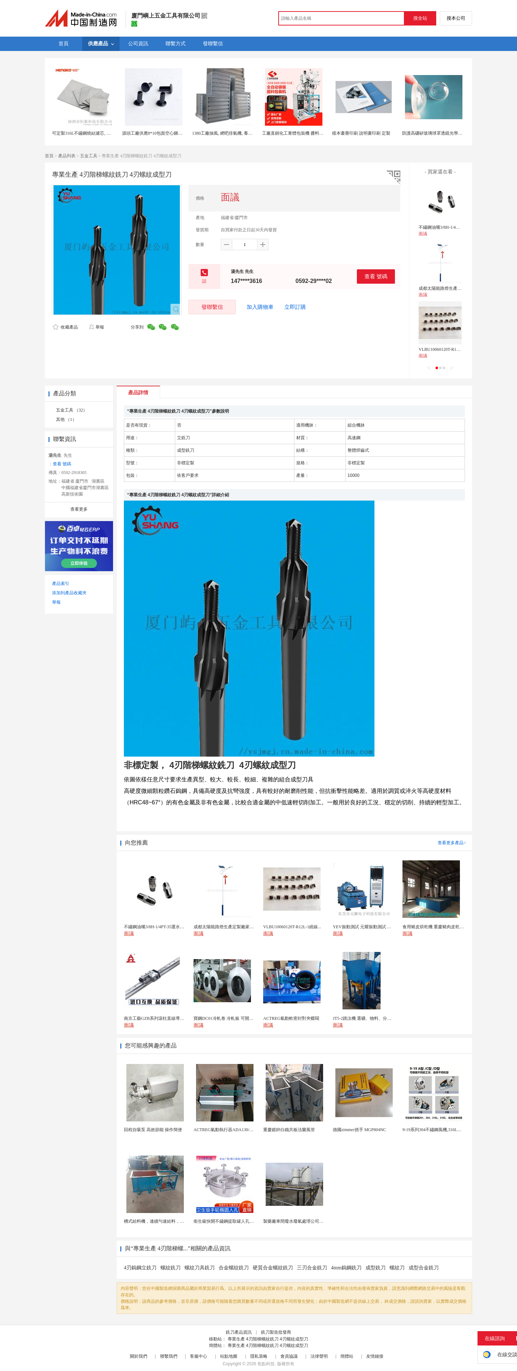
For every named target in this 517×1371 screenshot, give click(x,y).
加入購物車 (260, 307)
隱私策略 (258, 1356)
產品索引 (60, 583)
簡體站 (346, 1356)
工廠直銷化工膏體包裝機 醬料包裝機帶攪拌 (303, 133)
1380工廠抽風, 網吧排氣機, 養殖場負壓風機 (233, 133)
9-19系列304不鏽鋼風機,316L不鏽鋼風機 (440, 1129)
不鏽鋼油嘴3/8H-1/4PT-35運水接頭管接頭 (457, 227)
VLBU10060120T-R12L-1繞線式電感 (452, 349)
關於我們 (138, 1356)
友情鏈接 (374, 1356)
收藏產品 (65, 327)
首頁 (49, 155)
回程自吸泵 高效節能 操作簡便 (153, 1129)
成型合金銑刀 (424, 1267)
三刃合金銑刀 (312, 1267)
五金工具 (88, 155)
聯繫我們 (168, 1356)
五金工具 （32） (71, 410)
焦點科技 (266, 1363)
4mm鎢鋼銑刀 (346, 1267)
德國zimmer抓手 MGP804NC (359, 1129)
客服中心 (198, 1356)
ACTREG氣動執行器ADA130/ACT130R (230, 1129)
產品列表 (66, 155)
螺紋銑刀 (170, 1267)
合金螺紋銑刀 (234, 1267)
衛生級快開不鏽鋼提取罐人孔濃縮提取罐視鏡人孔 (241, 1221)
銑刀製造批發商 (276, 1332)
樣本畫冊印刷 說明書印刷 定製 (361, 133)
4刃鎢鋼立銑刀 (140, 1267)
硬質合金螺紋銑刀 (273, 1267)
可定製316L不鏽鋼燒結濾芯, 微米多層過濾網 (94, 133)
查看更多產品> (452, 842)
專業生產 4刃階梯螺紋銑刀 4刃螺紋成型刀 (268, 1339)
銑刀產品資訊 (239, 1332)
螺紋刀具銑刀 (200, 1267)
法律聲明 (319, 1356)
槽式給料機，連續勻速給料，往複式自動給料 (167, 1221)
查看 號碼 (375, 276)
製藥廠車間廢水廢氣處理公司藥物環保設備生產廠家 (312, 1221)
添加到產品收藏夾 (69, 592)
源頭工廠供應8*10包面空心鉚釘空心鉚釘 (161, 133)
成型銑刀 (375, 1267)
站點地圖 (228, 1356)
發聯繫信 (212, 307)
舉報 (96, 327)
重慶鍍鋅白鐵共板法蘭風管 (289, 1129)
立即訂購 (295, 307)
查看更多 (79, 509)
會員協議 (289, 1356)
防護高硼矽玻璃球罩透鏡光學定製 (434, 133)
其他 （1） (66, 419)
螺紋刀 (397, 1267)
